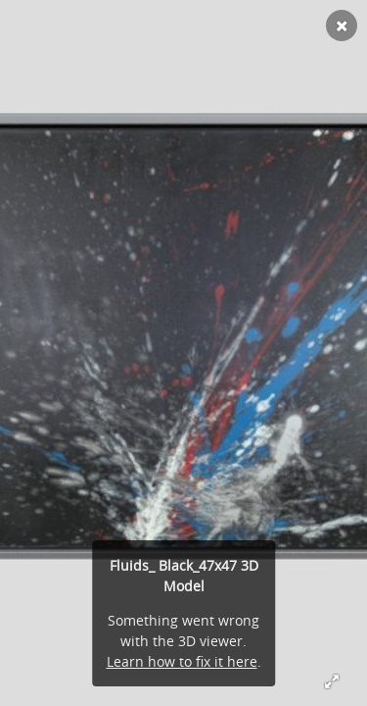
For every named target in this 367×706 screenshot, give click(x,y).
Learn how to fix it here (182, 661)
